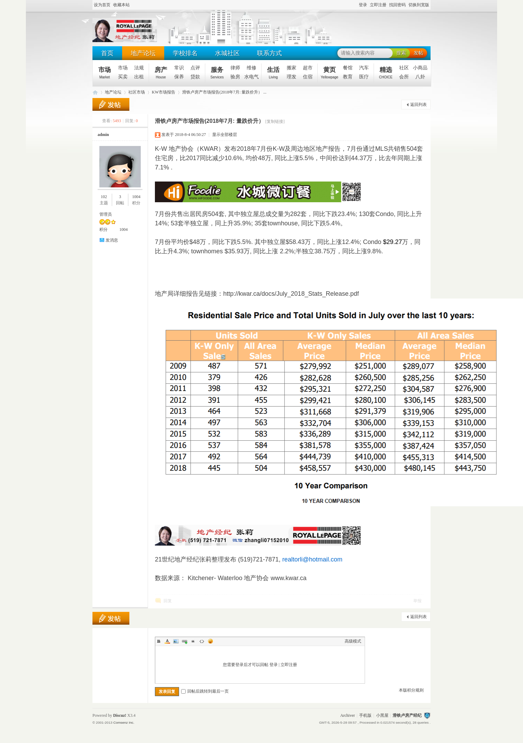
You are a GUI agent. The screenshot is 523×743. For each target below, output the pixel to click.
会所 (404, 76)
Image (175, 641)
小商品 (420, 67)
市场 (104, 72)
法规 (139, 67)
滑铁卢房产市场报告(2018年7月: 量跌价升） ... (224, 92)
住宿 (308, 76)
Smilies (210, 641)
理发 (291, 76)
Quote (193, 641)
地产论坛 (143, 53)
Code (201, 641)
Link (184, 641)
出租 (139, 76)
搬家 (291, 67)
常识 (179, 67)
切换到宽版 (418, 4)
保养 (179, 76)
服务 (217, 72)
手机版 (365, 715)
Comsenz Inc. (123, 722)
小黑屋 (382, 715)
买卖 (123, 76)
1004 (136, 196)
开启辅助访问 (355, 5)
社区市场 (136, 92)
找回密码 (397, 4)
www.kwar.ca (288, 578)
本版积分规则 (411, 690)
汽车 (364, 67)
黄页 (329, 72)
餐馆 (348, 67)
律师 (235, 67)
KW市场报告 (163, 92)
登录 (363, 4)
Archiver (347, 715)
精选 (386, 72)
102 (104, 196)
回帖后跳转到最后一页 (205, 691)
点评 (195, 67)
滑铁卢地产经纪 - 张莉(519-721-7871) (95, 92)
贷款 (195, 76)
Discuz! (119, 715)
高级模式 (353, 641)
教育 (348, 76)
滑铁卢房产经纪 (407, 715)
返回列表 (418, 104)
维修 (251, 67)
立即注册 (378, 4)
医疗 (364, 76)
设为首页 (102, 4)
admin (103, 134)
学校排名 (185, 53)
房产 (161, 72)
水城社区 (227, 53)
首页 (107, 53)
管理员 (105, 214)
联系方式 (269, 53)
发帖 (418, 53)
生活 (273, 72)
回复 (168, 600)
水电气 (251, 76)
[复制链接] (275, 121)
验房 (235, 76)
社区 (404, 67)
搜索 (401, 53)
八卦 (420, 76)
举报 (417, 600)
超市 (308, 67)
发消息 (112, 240)
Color (167, 641)
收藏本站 (121, 4)
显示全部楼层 (224, 134)
